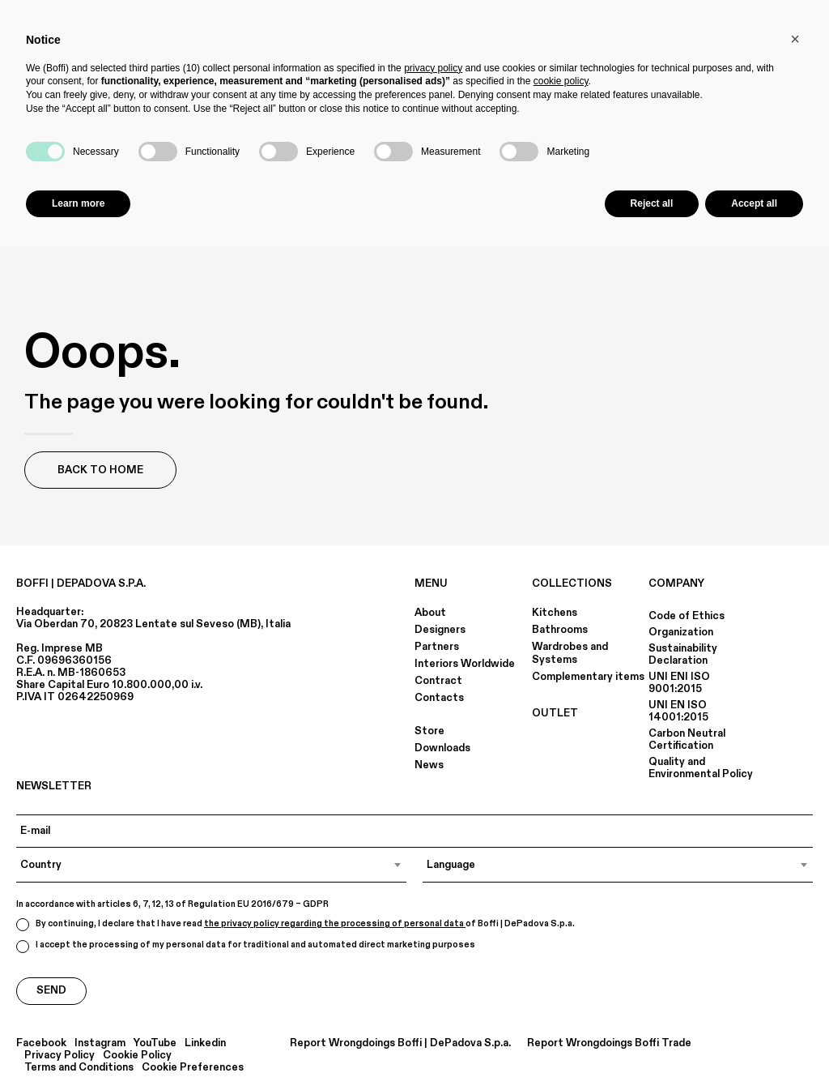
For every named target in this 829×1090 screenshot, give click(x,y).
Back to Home (100, 470)
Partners (436, 646)
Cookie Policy (137, 1055)
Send (51, 990)
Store (429, 731)
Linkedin (205, 1043)
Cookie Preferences (193, 1068)
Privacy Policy (59, 1055)
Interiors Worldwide (464, 663)
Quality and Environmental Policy (700, 767)
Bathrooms (560, 629)
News (429, 765)
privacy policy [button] (433, 68)
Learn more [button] (78, 203)
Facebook (41, 1043)
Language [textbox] (451, 864)
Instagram (99, 1043)
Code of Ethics (686, 615)
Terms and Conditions (79, 1068)
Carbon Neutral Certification (686, 739)
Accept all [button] (754, 203)
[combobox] (211, 864)
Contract (438, 680)
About (430, 612)
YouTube (155, 1043)
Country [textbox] (41, 864)
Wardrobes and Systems (570, 653)
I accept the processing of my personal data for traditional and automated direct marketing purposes (245, 946)
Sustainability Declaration (682, 654)
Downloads (442, 748)
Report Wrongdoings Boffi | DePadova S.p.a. (400, 1043)
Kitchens (554, 612)
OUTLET (555, 713)
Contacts (439, 697)
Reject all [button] (652, 203)
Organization (680, 632)
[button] (795, 39)
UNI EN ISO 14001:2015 (678, 711)
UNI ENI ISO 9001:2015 (679, 682)
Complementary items (588, 676)
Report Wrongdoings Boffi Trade (609, 1043)
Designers (440, 629)
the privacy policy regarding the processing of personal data (335, 924)
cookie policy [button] (561, 81)
